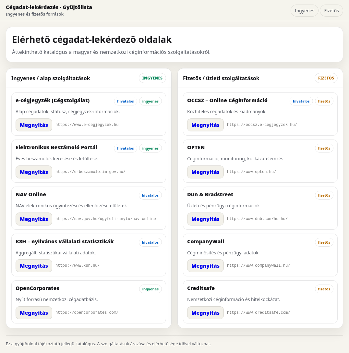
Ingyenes (304, 10)
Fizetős (331, 10)
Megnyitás (34, 124)
